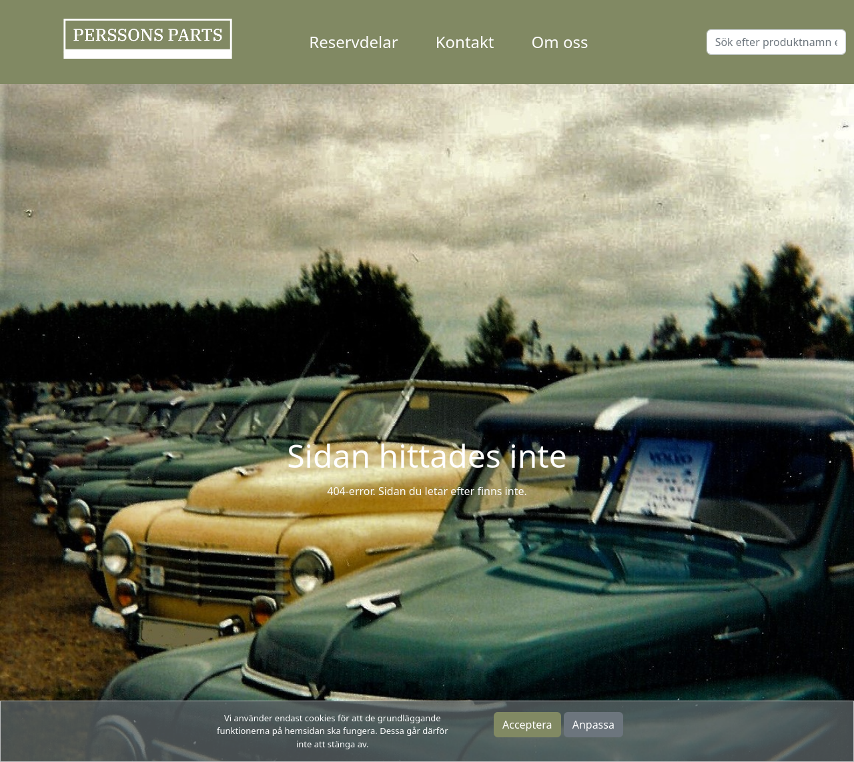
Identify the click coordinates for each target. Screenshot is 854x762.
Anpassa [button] (593, 724)
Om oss (560, 42)
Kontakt (465, 42)
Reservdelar (353, 42)
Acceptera (527, 724)
